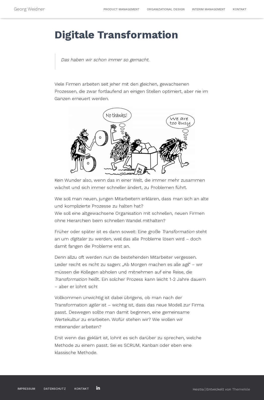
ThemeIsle (241, 389)
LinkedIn (98, 388)
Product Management (121, 9)
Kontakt (239, 9)
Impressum (26, 388)
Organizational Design (166, 9)
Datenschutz (55, 388)
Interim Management (208, 9)
